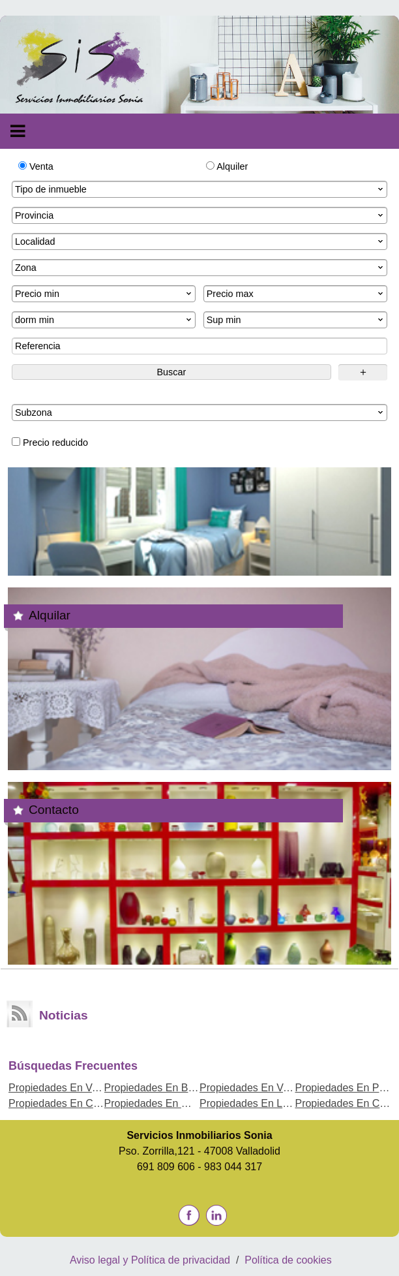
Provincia (200, 215)
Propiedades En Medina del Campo (186, 1103)
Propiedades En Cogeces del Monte (91, 1103)
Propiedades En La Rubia (259, 1103)
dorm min (104, 320)
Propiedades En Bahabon (163, 1087)
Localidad (200, 241)
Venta (35, 166)
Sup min (296, 320)
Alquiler (227, 166)
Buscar (171, 372)
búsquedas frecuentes (73, 1065)
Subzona (200, 412)
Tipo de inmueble (200, 189)
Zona (200, 267)
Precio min (104, 293)
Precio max (296, 293)
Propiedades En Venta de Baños (275, 1087)
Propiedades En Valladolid (69, 1087)
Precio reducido (50, 442)
